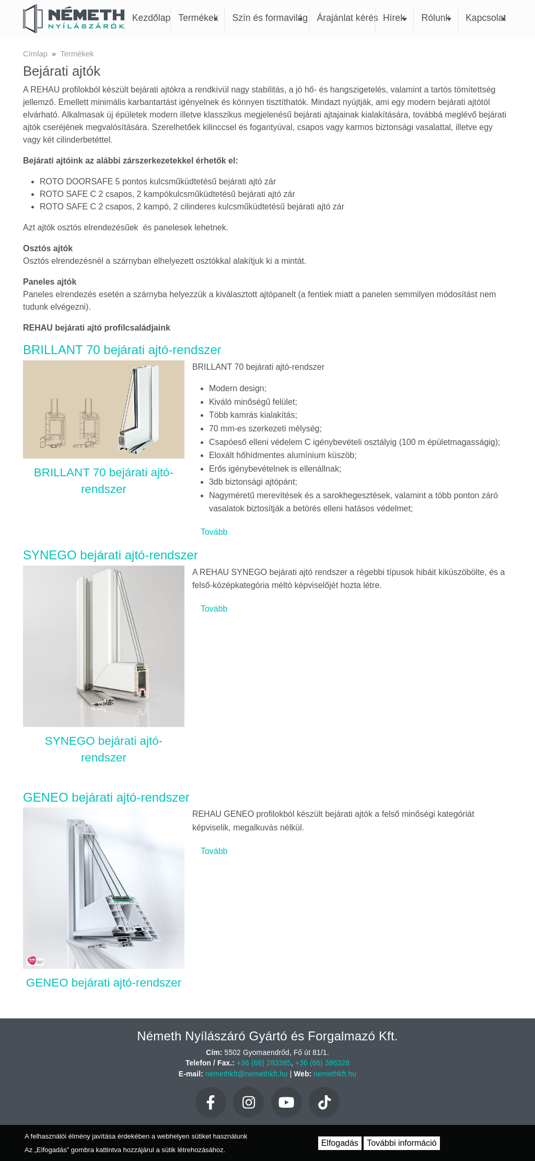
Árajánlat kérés (346, 18)
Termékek (198, 18)
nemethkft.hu (335, 1074)
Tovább (214, 531)
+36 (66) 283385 (264, 1063)
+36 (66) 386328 (322, 1063)
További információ (401, 1143)
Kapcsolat (486, 18)
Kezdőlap (151, 18)
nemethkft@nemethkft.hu (246, 1074)
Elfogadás (339, 1143)
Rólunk (436, 18)
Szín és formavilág (270, 18)
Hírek (395, 18)
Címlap (35, 54)
